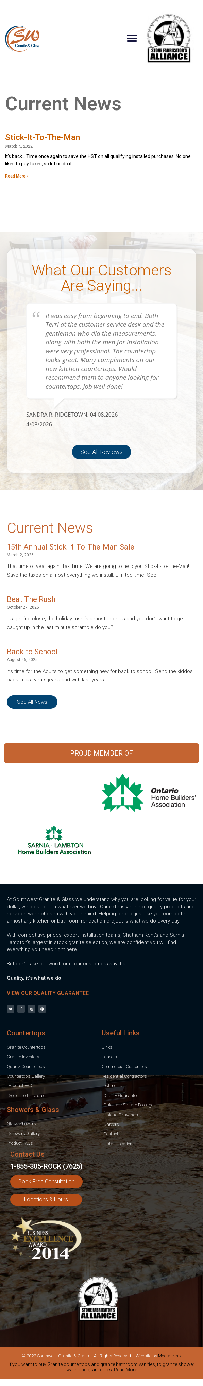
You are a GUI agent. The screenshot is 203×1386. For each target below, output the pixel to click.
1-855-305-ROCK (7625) (46, 1166)
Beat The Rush (31, 599)
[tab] (101, 1368)
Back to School (32, 651)
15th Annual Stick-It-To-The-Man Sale (70, 547)
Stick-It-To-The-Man (42, 137)
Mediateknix (169, 1355)
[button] (132, 38)
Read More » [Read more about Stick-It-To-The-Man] (17, 176)
